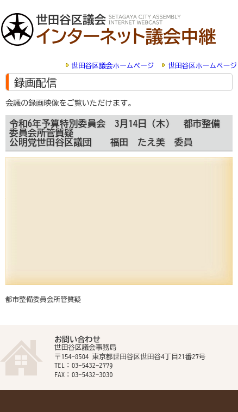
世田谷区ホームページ (202, 65)
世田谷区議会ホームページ (113, 65)
